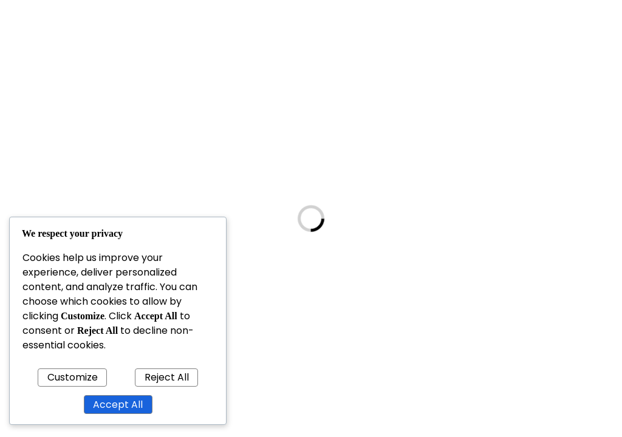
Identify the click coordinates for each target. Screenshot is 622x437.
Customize (72, 377)
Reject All (167, 377)
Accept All (118, 405)
